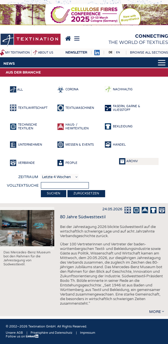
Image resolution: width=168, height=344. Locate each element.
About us (45, 52)
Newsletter (76, 52)
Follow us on (22, 336)
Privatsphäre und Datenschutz (51, 333)
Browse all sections (149, 52)
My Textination (17, 52)
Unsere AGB (14, 333)
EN (118, 52)
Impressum (87, 333)
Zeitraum (28, 177)
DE (110, 52)
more (155, 312)
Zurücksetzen (86, 193)
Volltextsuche (23, 185)
